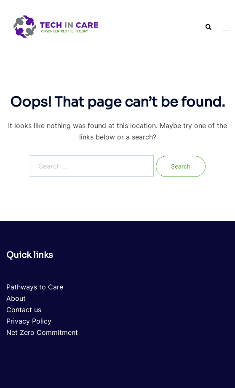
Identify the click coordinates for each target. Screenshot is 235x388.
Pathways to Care (34, 287)
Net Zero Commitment (42, 332)
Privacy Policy (28, 321)
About (16, 298)
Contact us (23, 309)
